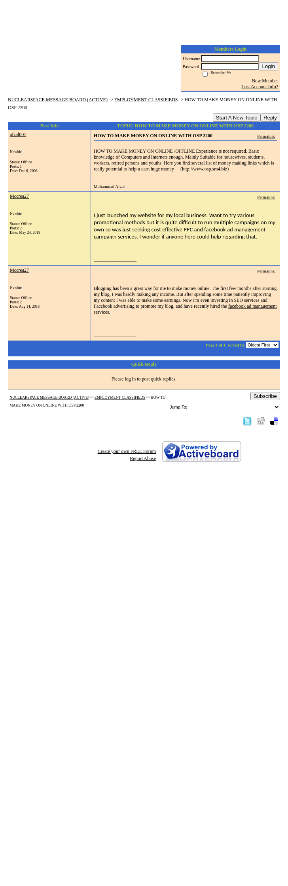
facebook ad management (234, 229)
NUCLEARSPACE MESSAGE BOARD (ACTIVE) (58, 99)
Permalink (266, 136)
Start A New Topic (236, 118)
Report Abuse (143, 458)
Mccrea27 (19, 196)
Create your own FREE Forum (127, 451)
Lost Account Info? (259, 86)
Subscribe (265, 396)
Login (268, 66)
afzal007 (18, 134)
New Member (265, 80)
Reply (270, 118)
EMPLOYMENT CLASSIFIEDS (146, 99)
